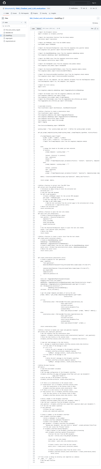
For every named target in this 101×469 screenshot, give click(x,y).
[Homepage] (4, 2)
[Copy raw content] (95, 28)
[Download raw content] (97, 28)
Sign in (94, 3)
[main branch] (12, 22)
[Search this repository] (25, 22)
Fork (84, 8)
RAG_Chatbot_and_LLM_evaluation (31, 8)
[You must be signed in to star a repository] (93, 8)
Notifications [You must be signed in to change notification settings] (73, 8)
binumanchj (10, 8)
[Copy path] (63, 18)
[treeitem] (13, 35)
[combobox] (80, 3)
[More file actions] (98, 18)
